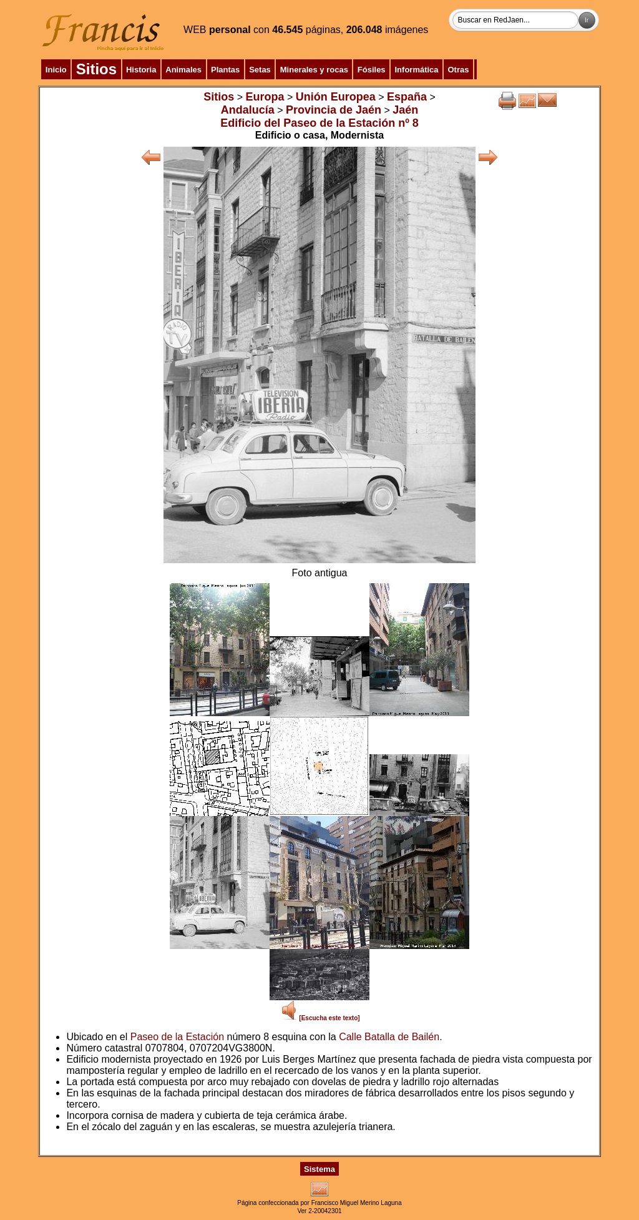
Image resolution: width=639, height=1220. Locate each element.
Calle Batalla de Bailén (389, 1036)
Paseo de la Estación (177, 1036)
